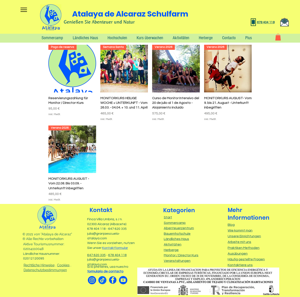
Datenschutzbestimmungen (45, 270)
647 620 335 (96, 255)
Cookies (63, 265)
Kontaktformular (115, 248)
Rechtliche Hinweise (39, 265)
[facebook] (113, 280)
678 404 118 (117, 255)
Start (168, 217)
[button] (247, 38)
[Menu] (23, 9)
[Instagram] (92, 280)
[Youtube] (123, 280)
